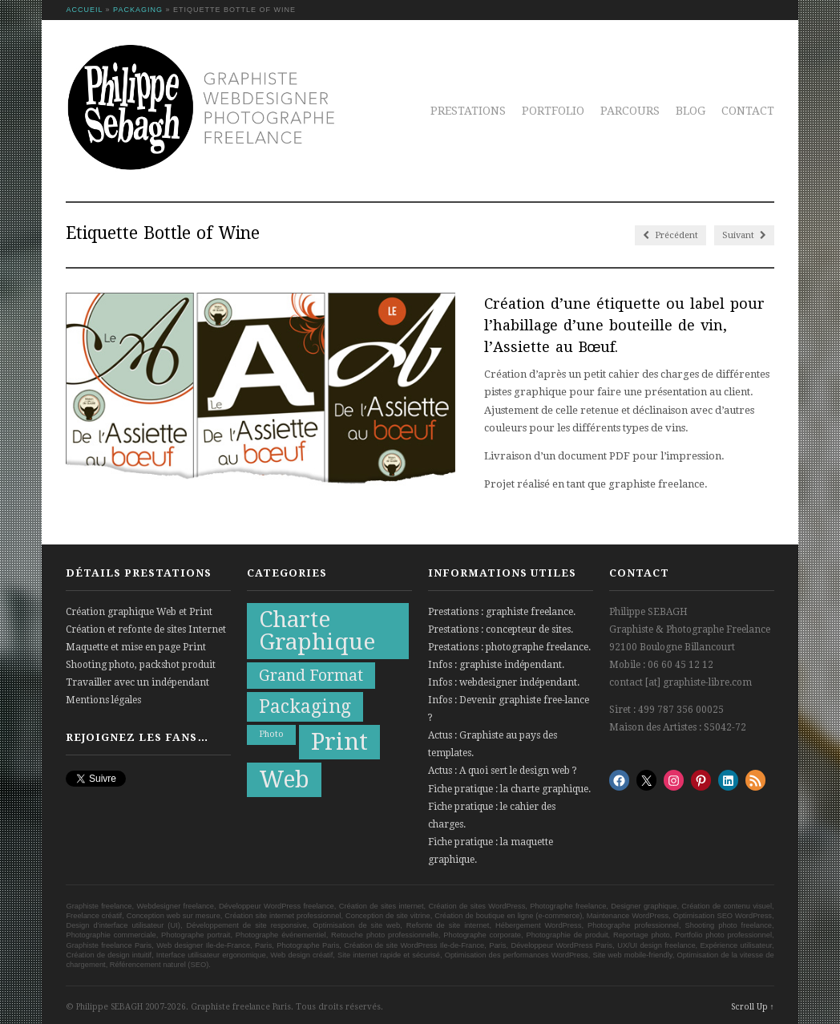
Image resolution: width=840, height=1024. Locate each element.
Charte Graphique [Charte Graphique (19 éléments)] (317, 630)
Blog (690, 110)
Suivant (744, 235)
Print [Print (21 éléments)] (339, 741)
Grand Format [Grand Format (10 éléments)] (311, 675)
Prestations (468, 110)
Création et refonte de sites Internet (146, 629)
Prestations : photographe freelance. (509, 647)
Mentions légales (103, 700)
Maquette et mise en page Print (136, 647)
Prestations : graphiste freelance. (501, 611)
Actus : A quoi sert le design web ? (502, 770)
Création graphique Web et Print (139, 611)
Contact (747, 110)
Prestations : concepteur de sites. (500, 629)
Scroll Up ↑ (752, 1006)
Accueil (84, 10)
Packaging (138, 10)
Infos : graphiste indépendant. (496, 664)
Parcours (630, 110)
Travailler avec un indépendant (137, 682)
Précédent (670, 235)
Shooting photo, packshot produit (141, 664)
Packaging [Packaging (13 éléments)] (305, 707)
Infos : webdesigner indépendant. (504, 682)
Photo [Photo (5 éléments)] (271, 734)
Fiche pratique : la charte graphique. (509, 789)
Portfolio (553, 110)
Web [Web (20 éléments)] (284, 779)
